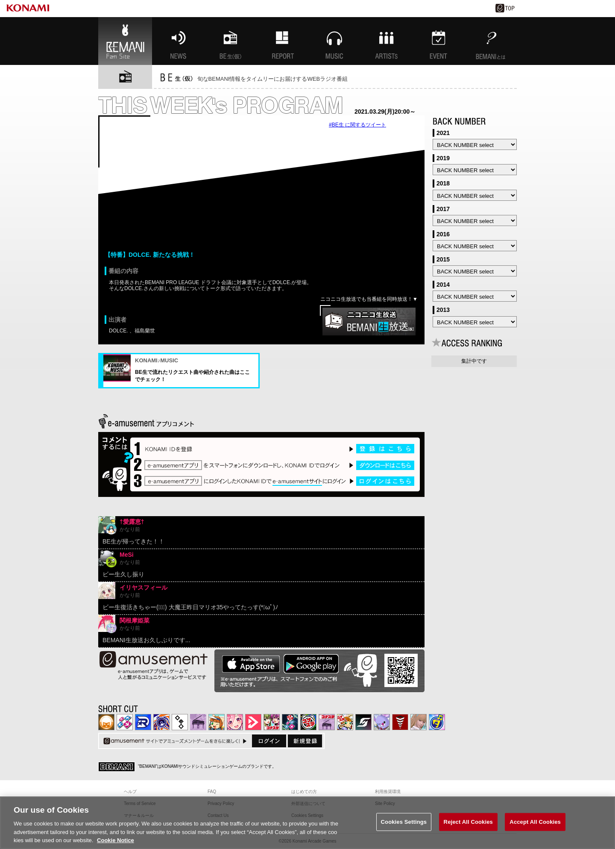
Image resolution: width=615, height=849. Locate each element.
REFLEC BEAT (382, 722)
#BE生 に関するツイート (357, 125)
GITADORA (161, 722)
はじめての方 (304, 791)
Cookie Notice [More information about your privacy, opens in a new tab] (115, 840)
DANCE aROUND (253, 722)
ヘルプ (130, 791)
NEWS (178, 41)
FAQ (212, 791)
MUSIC (334, 41)
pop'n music (216, 722)
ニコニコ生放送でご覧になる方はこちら (369, 321)
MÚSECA (400, 722)
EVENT (439, 41)
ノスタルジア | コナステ (327, 722)
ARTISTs (386, 41)
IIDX (106, 722)
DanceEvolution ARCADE (418, 722)
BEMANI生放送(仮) (230, 41)
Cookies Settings (404, 822)
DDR (125, 722)
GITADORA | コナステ (308, 722)
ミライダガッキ (437, 722)
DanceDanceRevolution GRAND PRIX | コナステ (290, 722)
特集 (282, 41)
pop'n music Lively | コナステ (345, 722)
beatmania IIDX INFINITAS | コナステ (272, 722)
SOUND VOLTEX (235, 722)
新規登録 (305, 740)
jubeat (180, 722)
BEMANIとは (491, 41)
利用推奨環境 (388, 791)
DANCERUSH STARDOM (143, 722)
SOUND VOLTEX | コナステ (363, 722)
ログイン (269, 740)
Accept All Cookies (535, 822)
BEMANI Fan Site (125, 41)
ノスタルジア (198, 722)
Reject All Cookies (468, 822)
